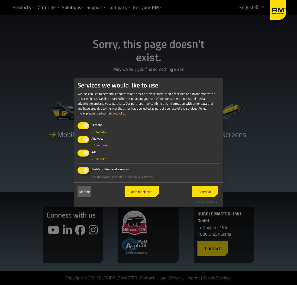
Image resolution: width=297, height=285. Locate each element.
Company (118, 7)
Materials (46, 7)
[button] (33, 7)
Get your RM (146, 7)
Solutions (71, 7)
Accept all (205, 191)
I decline (84, 191)
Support (95, 7)
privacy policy (116, 113)
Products (22, 7)
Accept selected (141, 191)
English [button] (249, 7)
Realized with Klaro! (207, 202)
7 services (99, 144)
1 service (98, 131)
